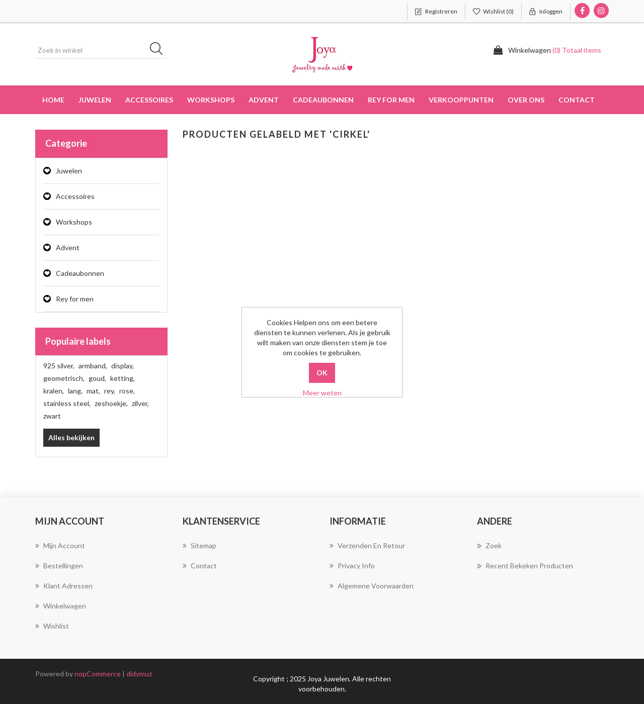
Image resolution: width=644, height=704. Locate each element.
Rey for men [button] (391, 99)
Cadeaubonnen (323, 99)
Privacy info (352, 565)
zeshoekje (111, 403)
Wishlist (52, 626)
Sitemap (199, 545)
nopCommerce (97, 673)
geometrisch (64, 378)
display (122, 365)
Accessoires (75, 196)
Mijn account (60, 545)
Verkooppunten (461, 99)
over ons (526, 99)
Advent (264, 99)
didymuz (139, 673)
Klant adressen (64, 585)
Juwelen (69, 170)
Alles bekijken (71, 437)
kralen (53, 390)
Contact (576, 99)
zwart (52, 416)
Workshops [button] (210, 99)
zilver (140, 403)
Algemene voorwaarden (372, 585)
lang (75, 390)
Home (53, 99)
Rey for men (75, 298)
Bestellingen (59, 565)
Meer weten (322, 392)
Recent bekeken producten (525, 566)
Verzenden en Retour (367, 545)
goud (97, 378)
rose (127, 390)
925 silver (58, 365)
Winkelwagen (60, 605)
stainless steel (67, 403)
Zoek (489, 546)
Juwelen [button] (94, 99)
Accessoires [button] (149, 99)
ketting (122, 378)
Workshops (74, 222)
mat (93, 390)
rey (109, 390)
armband (92, 365)
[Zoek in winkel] (100, 50)
